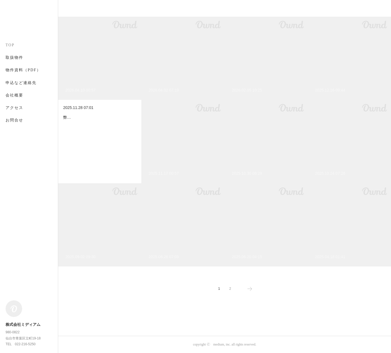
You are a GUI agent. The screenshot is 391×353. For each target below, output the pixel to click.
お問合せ (14, 120)
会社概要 (14, 95)
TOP (10, 45)
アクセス (14, 108)
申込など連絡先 (21, 83)
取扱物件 (14, 57)
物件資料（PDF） (23, 70)
